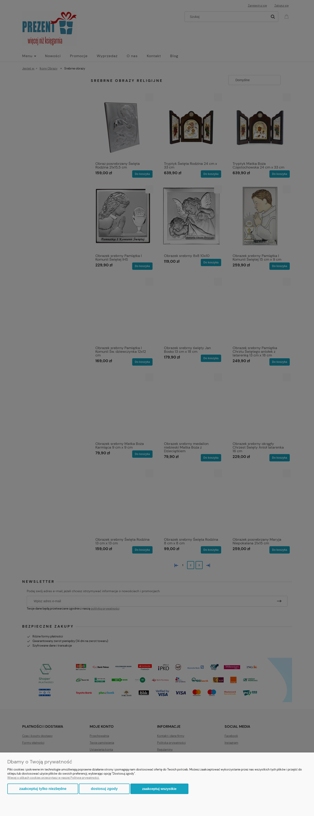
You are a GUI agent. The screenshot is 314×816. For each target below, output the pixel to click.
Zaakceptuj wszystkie (159, 789)
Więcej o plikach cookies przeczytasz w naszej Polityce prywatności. (53, 778)
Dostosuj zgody (104, 789)
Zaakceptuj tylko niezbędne (42, 789)
